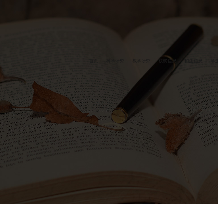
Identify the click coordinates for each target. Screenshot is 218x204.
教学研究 (141, 60)
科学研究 (115, 60)
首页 (93, 60)
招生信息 (194, 60)
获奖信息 (167, 60)
